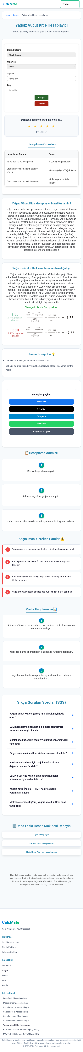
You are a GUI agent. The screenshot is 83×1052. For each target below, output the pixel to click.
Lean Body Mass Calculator (15, 998)
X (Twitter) (41, 409)
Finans (5, 976)
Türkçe (66, 4)
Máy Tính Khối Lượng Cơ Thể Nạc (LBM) (21, 1034)
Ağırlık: (10, 73)
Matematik (7, 965)
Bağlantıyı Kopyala (41, 431)
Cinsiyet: (11, 62)
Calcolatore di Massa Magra (15, 1012)
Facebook (41, 402)
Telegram (41, 416)
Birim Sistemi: (14, 50)
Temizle (41, 104)
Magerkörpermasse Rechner (15, 1003)
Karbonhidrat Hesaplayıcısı (42, 843)
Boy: (9, 85)
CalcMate (10, 4)
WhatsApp (41, 424)
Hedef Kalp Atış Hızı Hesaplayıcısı (41, 852)
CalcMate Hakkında (10, 942)
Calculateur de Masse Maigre (16, 1007)
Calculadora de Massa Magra (16, 1021)
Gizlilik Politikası (9, 947)
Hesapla (41, 97)
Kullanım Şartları (9, 952)
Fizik (4, 980)
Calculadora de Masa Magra (15, 1016)
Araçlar (5, 985)
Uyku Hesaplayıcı (41, 835)
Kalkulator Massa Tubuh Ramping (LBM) (21, 1029)
